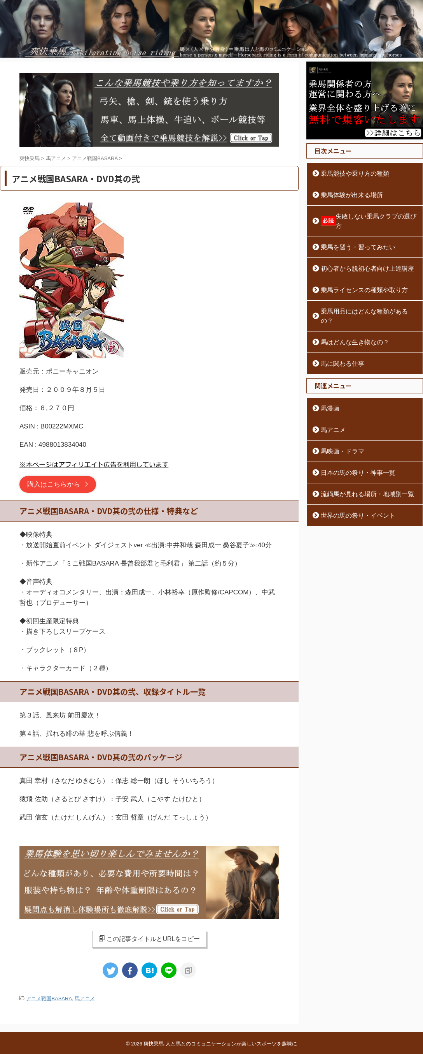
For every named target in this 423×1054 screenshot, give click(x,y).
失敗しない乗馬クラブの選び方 (365, 216)
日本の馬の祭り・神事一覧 (352, 454)
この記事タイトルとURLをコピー (149, 938)
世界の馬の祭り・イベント (352, 497)
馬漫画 (328, 389)
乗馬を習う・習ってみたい (352, 237)
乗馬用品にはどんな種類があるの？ (363, 302)
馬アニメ (85, 998)
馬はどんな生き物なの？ (350, 323)
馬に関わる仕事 (339, 345)
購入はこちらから (53, 484)
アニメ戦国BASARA (49, 998)
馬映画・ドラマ (339, 432)
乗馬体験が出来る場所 (347, 195)
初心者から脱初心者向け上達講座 (361, 259)
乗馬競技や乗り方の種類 (350, 173)
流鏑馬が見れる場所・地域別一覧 (361, 475)
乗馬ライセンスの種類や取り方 (358, 280)
